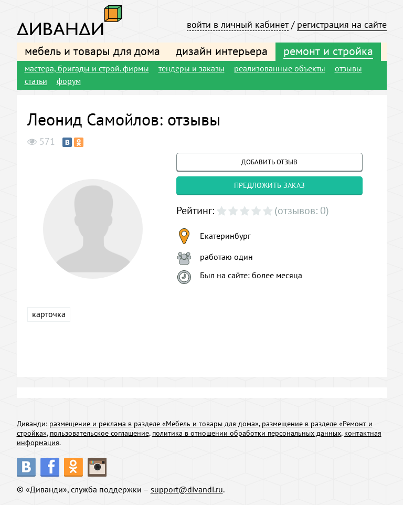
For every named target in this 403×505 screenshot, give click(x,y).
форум (69, 81)
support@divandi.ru (187, 489)
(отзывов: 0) (301, 210)
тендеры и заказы (191, 68)
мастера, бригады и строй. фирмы (87, 68)
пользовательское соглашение (99, 433)
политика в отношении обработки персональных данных (246, 433)
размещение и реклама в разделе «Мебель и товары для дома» (154, 423)
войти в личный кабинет (238, 24)
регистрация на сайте (342, 24)
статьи (36, 81)
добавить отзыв (269, 161)
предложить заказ (269, 185)
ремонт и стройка (328, 51)
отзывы (348, 68)
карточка (49, 314)
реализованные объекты (279, 68)
